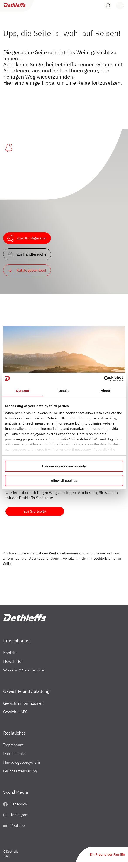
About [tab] (105, 390)
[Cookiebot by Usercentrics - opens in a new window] (104, 379)
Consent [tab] (22, 390)
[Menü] (118, 5)
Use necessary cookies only (64, 466)
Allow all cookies (64, 480)
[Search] (108, 5)
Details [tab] (64, 390)
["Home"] (24, 617)
